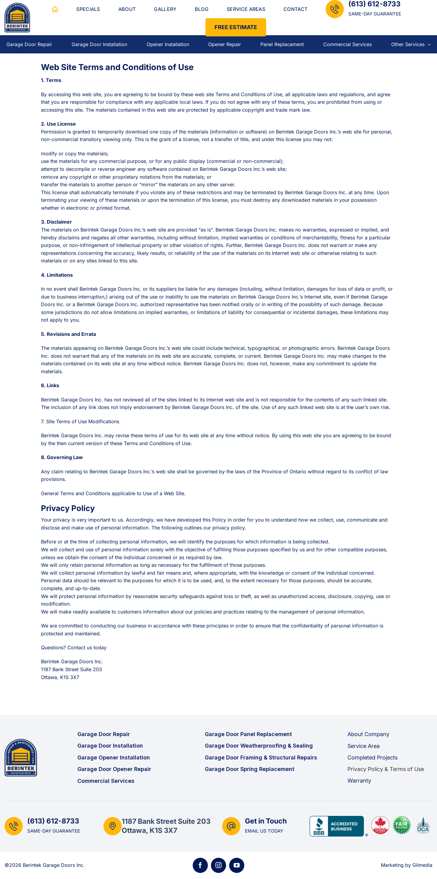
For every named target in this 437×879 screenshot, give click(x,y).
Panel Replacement (282, 44)
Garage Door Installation (99, 44)
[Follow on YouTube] (236, 865)
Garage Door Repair (29, 44)
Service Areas (246, 9)
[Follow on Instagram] (218, 865)
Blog (201, 9)
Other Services (411, 44)
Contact (295, 9)
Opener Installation (168, 44)
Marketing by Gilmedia (406, 865)
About (127, 9)
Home (55, 9)
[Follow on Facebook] (200, 865)
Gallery (165, 9)
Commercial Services (347, 44)
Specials (88, 9)
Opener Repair (224, 44)
